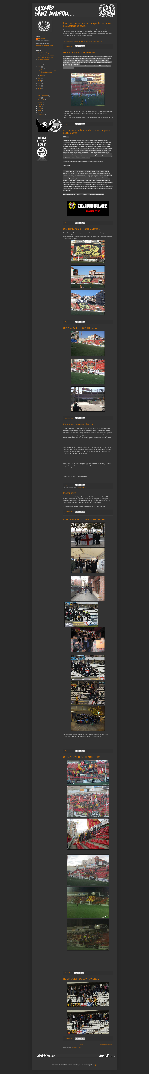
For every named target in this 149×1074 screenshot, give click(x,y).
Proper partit (69, 493)
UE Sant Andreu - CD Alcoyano (79, 52)
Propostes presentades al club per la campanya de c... (47, 71)
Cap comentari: (69, 46)
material (40, 104)
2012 (39, 78)
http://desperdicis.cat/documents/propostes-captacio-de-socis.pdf (82, 41)
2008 (39, 88)
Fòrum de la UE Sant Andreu (46, 55)
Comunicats (41, 100)
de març (42, 75)
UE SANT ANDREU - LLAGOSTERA (81, 757)
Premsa (40, 108)
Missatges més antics (106, 1044)
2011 (39, 81)
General (40, 102)
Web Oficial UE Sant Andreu (45, 57)
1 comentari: (68, 972)
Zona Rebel (41, 114)
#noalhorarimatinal (81, 487)
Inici (81, 1044)
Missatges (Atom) (76, 1047)
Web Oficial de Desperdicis (45, 53)
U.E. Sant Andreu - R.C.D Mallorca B (81, 229)
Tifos (39, 112)
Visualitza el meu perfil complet (44, 45)
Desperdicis (41, 38)
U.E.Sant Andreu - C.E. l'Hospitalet (80, 328)
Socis (39, 110)
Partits (39, 106)
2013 (39, 67)
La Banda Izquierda (43, 59)
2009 (39, 86)
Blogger (95, 1065)
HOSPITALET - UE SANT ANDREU (81, 979)
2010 (39, 83)
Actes (39, 98)
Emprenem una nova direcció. (78, 424)
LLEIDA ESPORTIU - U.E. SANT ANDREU (84, 519)
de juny (42, 69)
